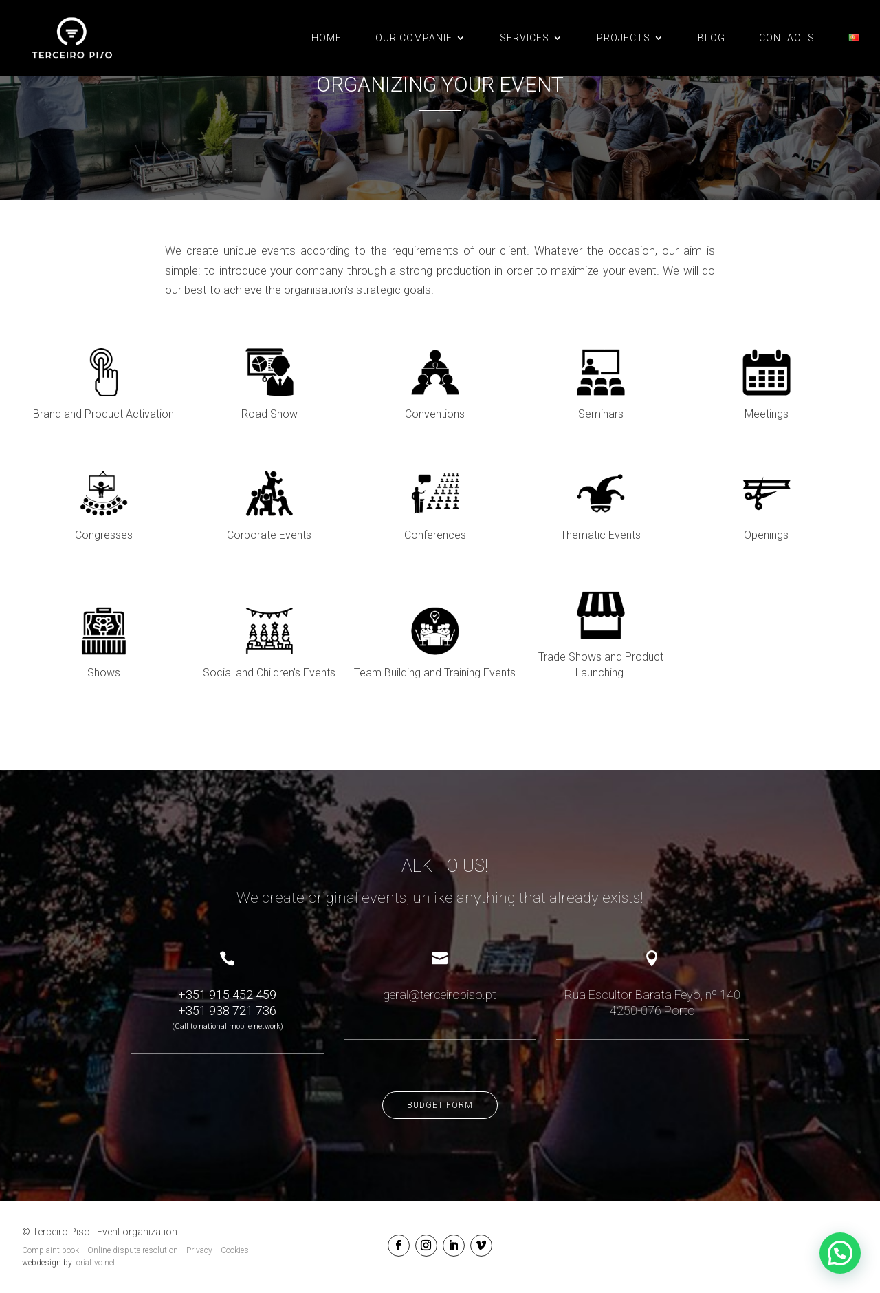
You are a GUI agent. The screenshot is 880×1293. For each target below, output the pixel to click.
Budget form (440, 1105)
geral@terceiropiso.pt (439, 994)
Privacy (199, 1250)
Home (326, 38)
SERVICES (524, 38)
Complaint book (50, 1250)
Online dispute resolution (132, 1250)
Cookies (235, 1250)
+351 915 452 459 (227, 994)
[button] (840, 1253)
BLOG (711, 38)
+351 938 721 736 (227, 1010)
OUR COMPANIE (413, 38)
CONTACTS (787, 38)
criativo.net (96, 1263)
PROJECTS (623, 38)
